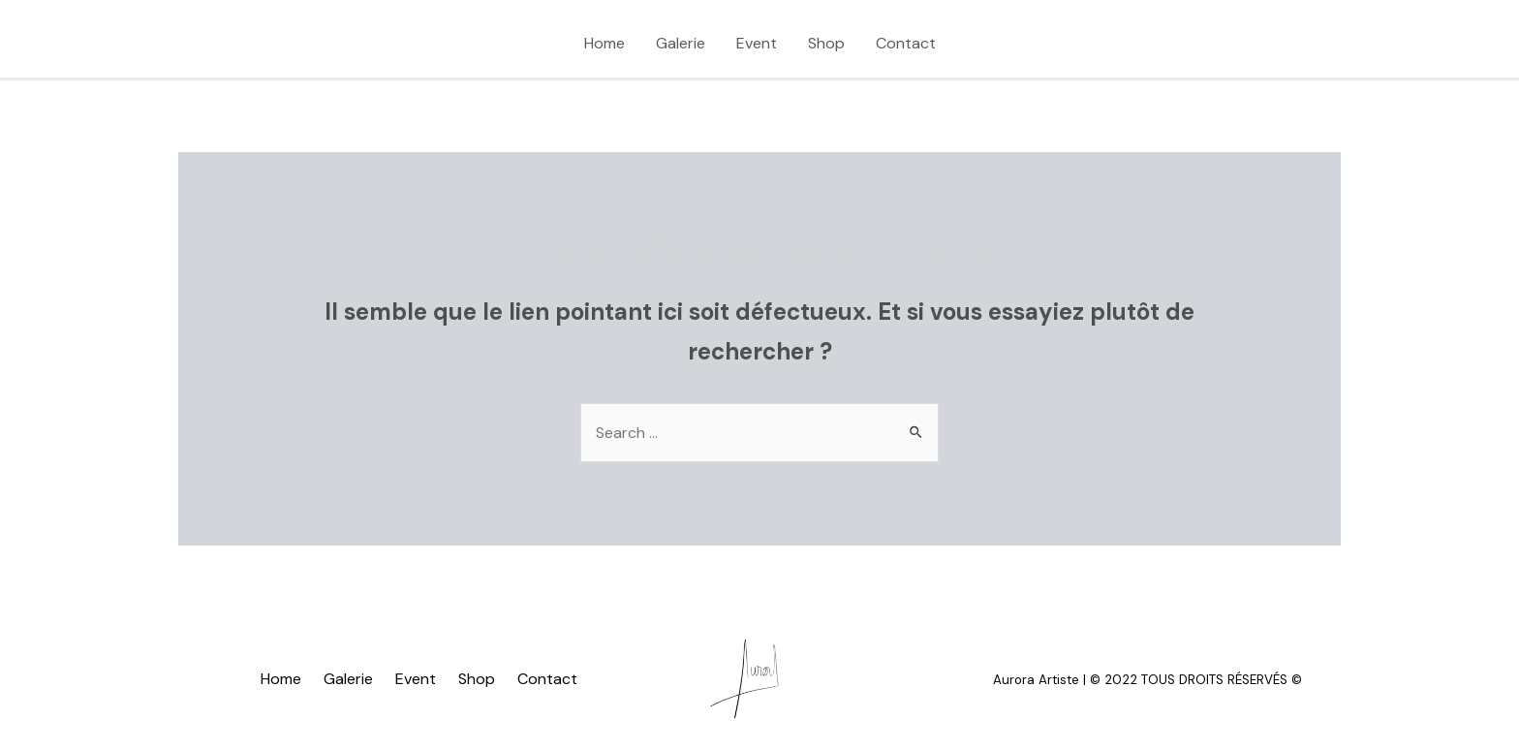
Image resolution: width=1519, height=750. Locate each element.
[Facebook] (304, 44)
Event (756, 43)
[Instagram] (255, 44)
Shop (826, 43)
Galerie (680, 43)
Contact (906, 43)
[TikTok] (207, 44)
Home (604, 43)
